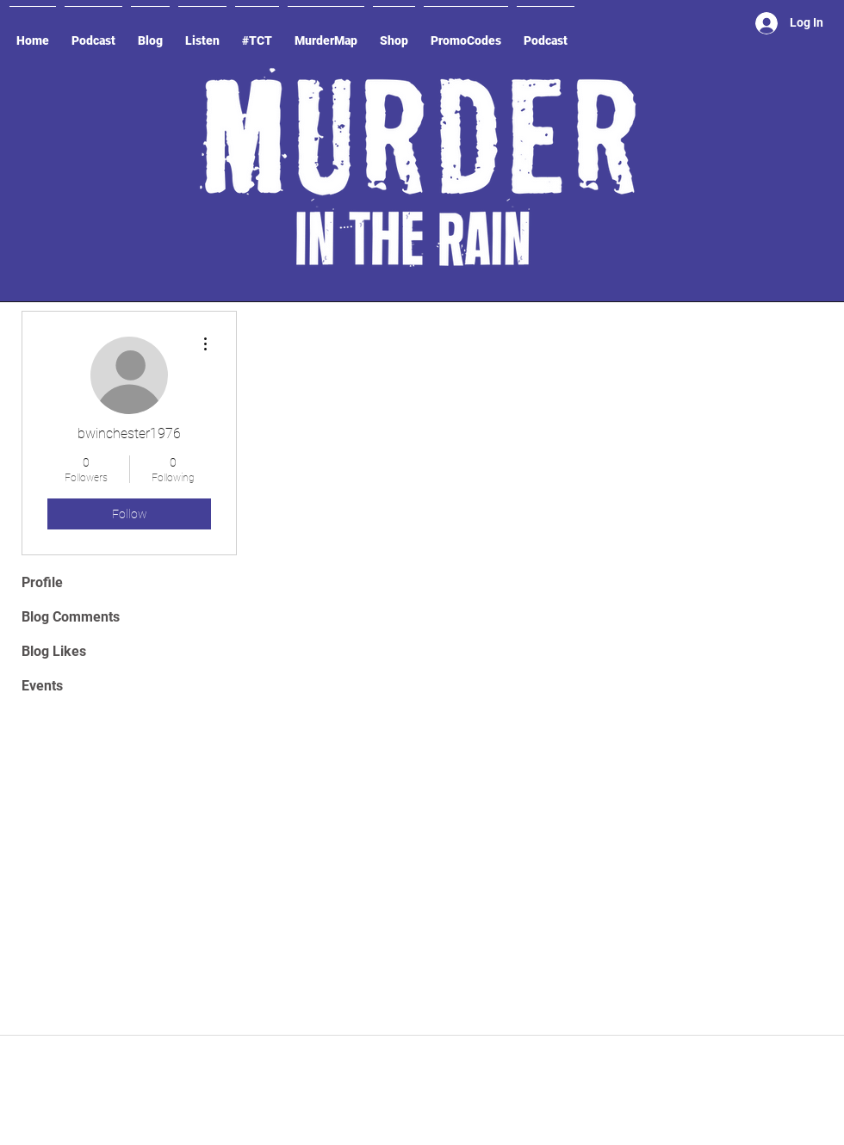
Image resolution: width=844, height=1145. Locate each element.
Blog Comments (71, 617)
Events (42, 686)
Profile (42, 582)
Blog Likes (54, 651)
